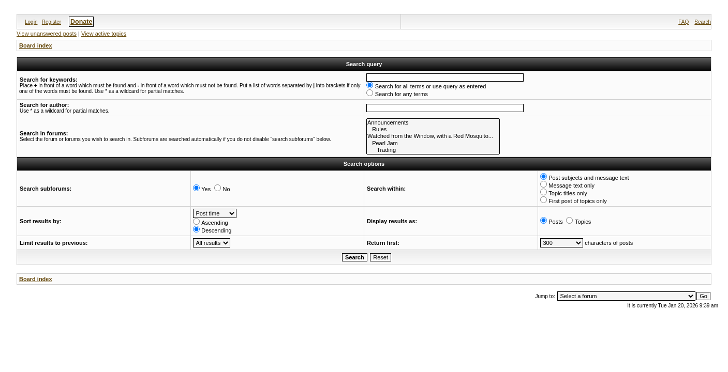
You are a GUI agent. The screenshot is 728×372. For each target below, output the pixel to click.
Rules (433, 129)
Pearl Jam (433, 143)
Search (702, 22)
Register (51, 22)
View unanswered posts (47, 33)
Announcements (433, 122)
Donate (81, 21)
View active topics (103, 33)
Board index (35, 45)
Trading (433, 150)
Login (31, 22)
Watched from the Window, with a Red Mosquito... (433, 136)
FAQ (683, 22)
